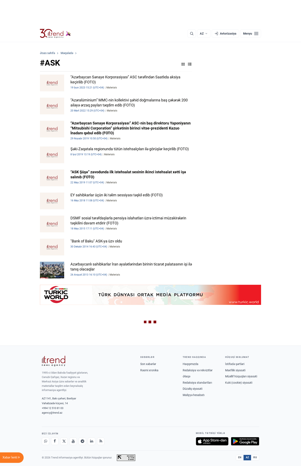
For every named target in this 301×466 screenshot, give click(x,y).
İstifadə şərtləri (234, 364)
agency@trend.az (52, 412)
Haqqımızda (190, 364)
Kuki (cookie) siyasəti (238, 382)
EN (239, 457)
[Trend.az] (55, 33)
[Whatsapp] (45, 441)
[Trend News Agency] (53, 361)
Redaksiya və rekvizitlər (198, 370)
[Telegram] (82, 441)
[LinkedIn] (91, 441)
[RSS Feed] (101, 441)
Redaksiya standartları (197, 382)
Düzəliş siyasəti (192, 388)
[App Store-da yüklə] (212, 441)
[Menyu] (250, 33)
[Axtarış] (191, 33)
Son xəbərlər (148, 364)
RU (255, 457)
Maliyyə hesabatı (193, 395)
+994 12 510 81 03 (52, 408)
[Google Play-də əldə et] (245, 441)
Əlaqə (186, 376)
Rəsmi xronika (149, 370)
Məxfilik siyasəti (235, 370)
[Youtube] (73, 441)
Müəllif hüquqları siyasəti (241, 376)
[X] (64, 441)
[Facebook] (55, 441)
